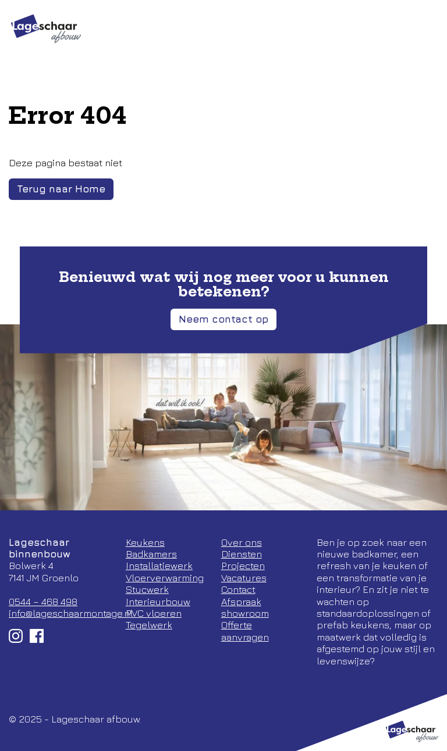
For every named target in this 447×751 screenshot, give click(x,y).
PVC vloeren (154, 613)
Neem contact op (223, 319)
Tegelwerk (149, 625)
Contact (238, 589)
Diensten (241, 554)
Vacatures (244, 578)
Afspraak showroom (245, 607)
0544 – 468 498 (43, 601)
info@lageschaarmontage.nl (71, 613)
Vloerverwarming (165, 578)
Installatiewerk (159, 565)
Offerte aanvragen (245, 630)
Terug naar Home (61, 189)
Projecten (243, 565)
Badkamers (151, 554)
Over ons (241, 542)
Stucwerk (147, 589)
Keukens (145, 542)
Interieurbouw (158, 601)
